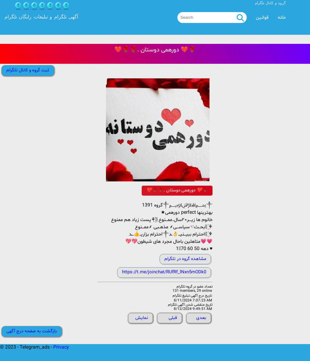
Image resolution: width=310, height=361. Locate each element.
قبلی (173, 318)
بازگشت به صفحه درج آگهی (31, 331)
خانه (282, 17)
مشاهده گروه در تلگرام (185, 259)
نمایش (141, 318)
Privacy (61, 347)
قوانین (262, 17)
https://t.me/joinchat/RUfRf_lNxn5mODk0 (164, 272)
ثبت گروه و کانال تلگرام (27, 70)
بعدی (201, 318)
